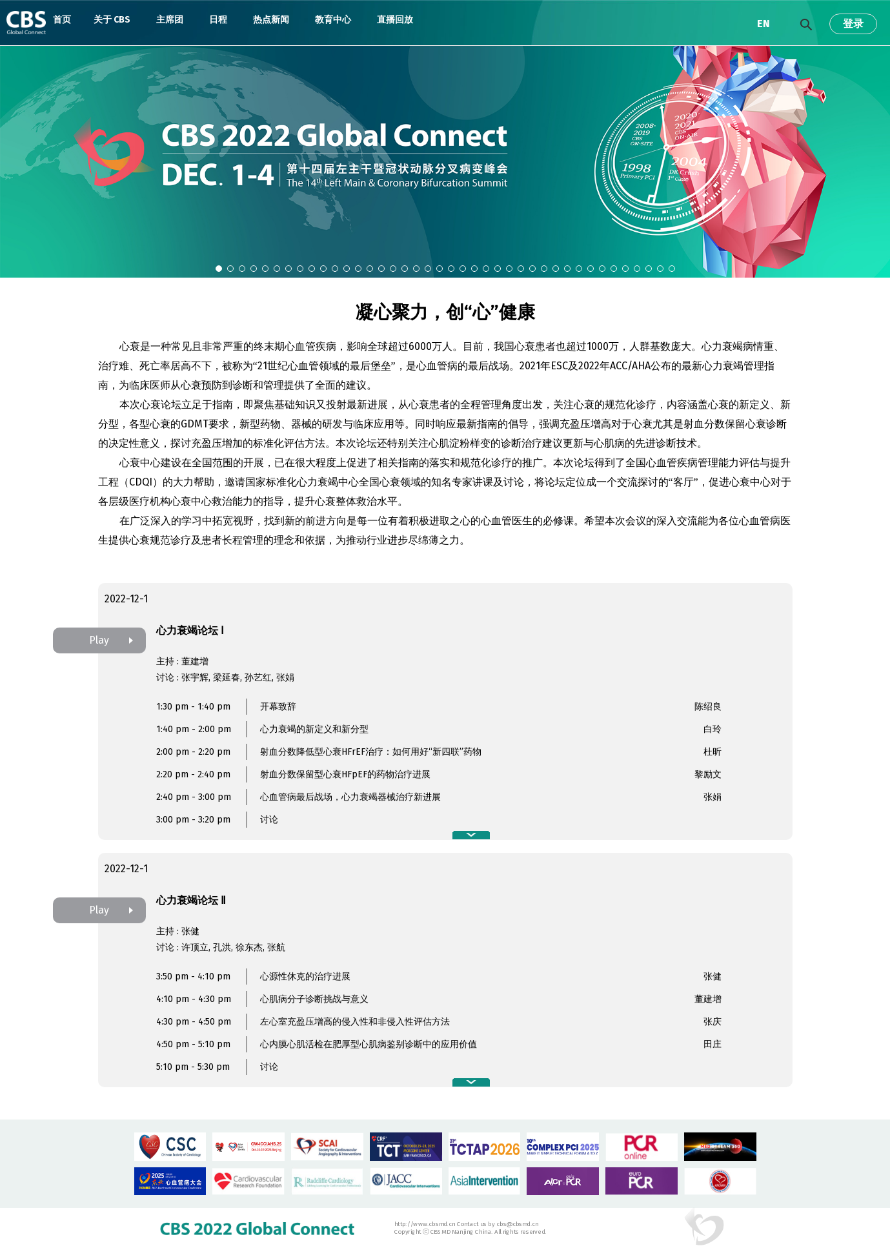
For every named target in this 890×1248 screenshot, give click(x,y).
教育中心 (333, 19)
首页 (62, 19)
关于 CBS (112, 19)
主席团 (169, 19)
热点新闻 (271, 19)
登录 (853, 23)
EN (763, 23)
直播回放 (395, 19)
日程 (218, 19)
